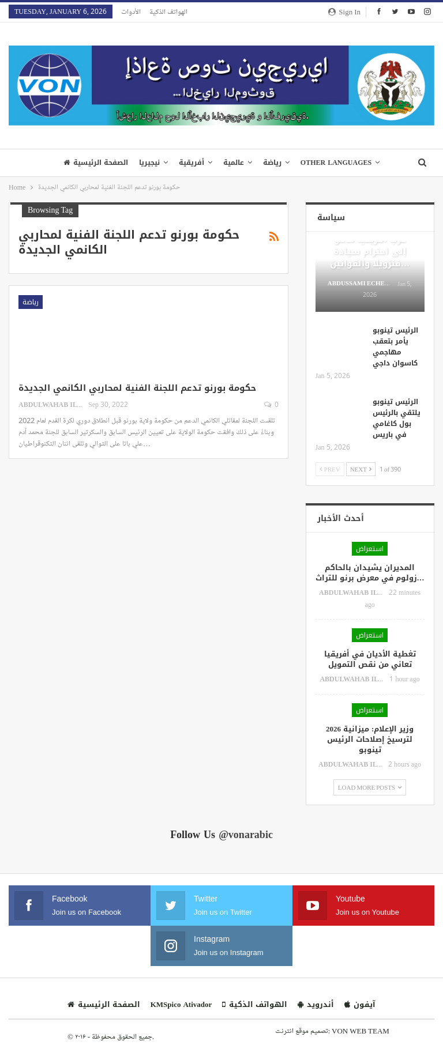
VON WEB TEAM (360, 1030)
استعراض (370, 548)
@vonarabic (246, 834)
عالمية (233, 162)
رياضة (272, 162)
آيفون (360, 1004)
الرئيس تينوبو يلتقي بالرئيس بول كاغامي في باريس (397, 418)
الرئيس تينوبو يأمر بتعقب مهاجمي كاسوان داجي (395, 346)
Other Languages (336, 162)
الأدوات (131, 11)
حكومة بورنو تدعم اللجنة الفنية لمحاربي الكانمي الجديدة (137, 388)
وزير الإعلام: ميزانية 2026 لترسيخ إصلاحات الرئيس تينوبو (370, 739)
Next (360, 469)
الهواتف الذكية (168, 11)
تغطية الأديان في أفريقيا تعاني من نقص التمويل (370, 659)
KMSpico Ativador (181, 1004)
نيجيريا (149, 162)
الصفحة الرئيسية (95, 162)
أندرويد (316, 1004)
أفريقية (191, 162)
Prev (330, 469)
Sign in (344, 11)
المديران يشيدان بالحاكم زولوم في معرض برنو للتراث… (370, 572)
